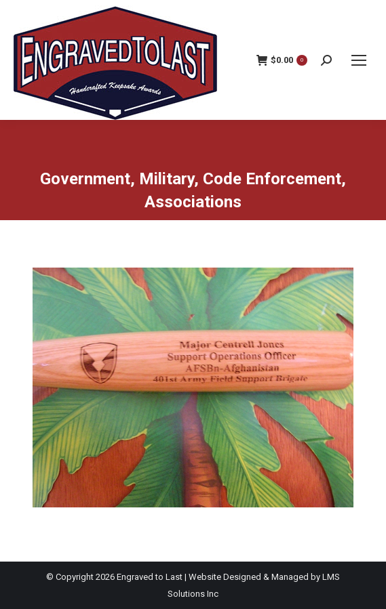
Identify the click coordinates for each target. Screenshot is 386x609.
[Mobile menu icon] (358, 60)
